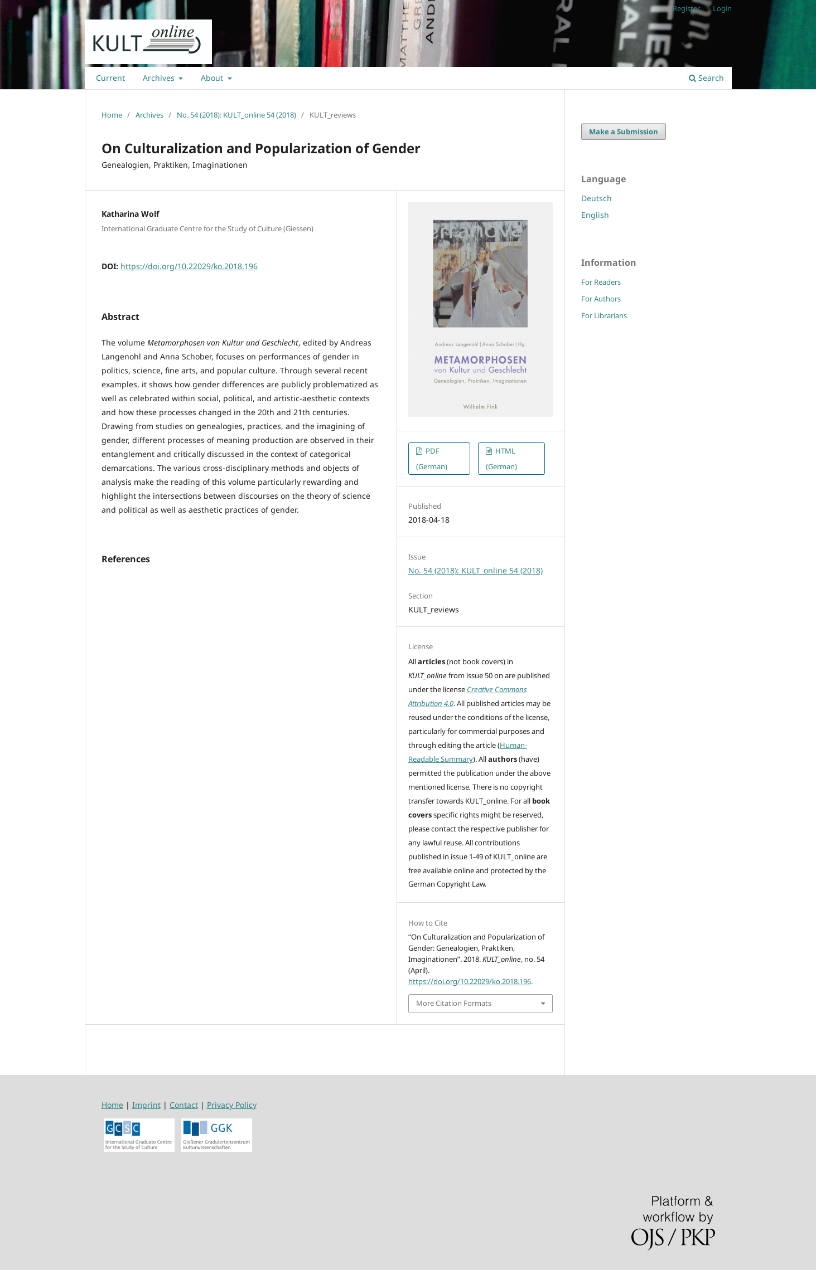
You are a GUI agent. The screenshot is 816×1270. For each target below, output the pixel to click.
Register (686, 8)
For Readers (601, 282)
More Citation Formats (453, 1003)
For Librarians (604, 315)
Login (722, 8)
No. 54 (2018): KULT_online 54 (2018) (236, 115)
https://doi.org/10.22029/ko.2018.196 (189, 266)
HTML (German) (501, 458)
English (595, 215)
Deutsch (596, 198)
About (213, 77)
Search (706, 77)
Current (110, 77)
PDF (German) (431, 458)
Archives (160, 77)
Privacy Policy (232, 1104)
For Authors (601, 299)
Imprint (146, 1104)
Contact (184, 1104)
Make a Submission (623, 131)
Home (112, 115)
